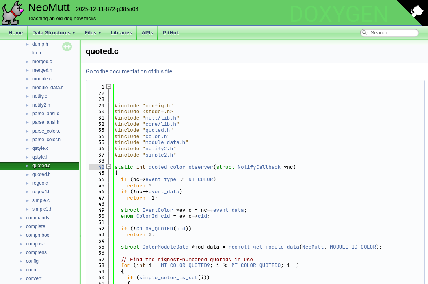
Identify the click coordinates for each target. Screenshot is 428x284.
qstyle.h (40, 157)
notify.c (39, 96)
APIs (147, 33)
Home (16, 33)
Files (93, 33)
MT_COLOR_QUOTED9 (185, 265)
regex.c (40, 183)
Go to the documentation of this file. (130, 71)
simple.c (41, 200)
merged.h (42, 70)
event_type (160, 179)
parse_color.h (46, 139)
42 (96, 167)
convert (33, 278)
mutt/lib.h (160, 117)
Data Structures (53, 33)
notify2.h (41, 105)
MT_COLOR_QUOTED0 (256, 265)
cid (165, 216)
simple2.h (42, 209)
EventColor (157, 210)
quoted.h (41, 174)
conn (31, 270)
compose (35, 244)
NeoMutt (313, 246)
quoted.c (41, 165)
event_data (164, 191)
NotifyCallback (259, 167)
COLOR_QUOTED (154, 228)
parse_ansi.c (45, 113)
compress (36, 252)
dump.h (40, 44)
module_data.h (47, 87)
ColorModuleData (165, 246)
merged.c (42, 61)
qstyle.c (40, 148)
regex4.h (41, 191)
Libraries (121, 33)
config (32, 261)
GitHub (170, 33)
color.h (156, 136)
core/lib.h (160, 124)
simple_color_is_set (168, 277)
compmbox (37, 235)
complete (35, 226)
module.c (42, 79)
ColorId (147, 216)
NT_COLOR (200, 179)
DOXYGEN (339, 14)
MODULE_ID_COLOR (353, 246)
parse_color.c (46, 131)
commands (37, 217)
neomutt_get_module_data (264, 246)
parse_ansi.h (46, 122)
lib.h (36, 53)
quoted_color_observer (181, 167)
